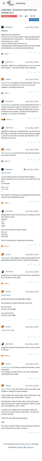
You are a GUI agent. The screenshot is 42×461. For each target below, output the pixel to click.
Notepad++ (27, 444)
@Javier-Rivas (6, 83)
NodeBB (19, 447)
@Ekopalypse (5, 105)
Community (20, 3)
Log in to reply (34, 19)
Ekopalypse (9, 27)
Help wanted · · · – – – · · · (9, 16)
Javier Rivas (9, 62)
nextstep (8, 79)
